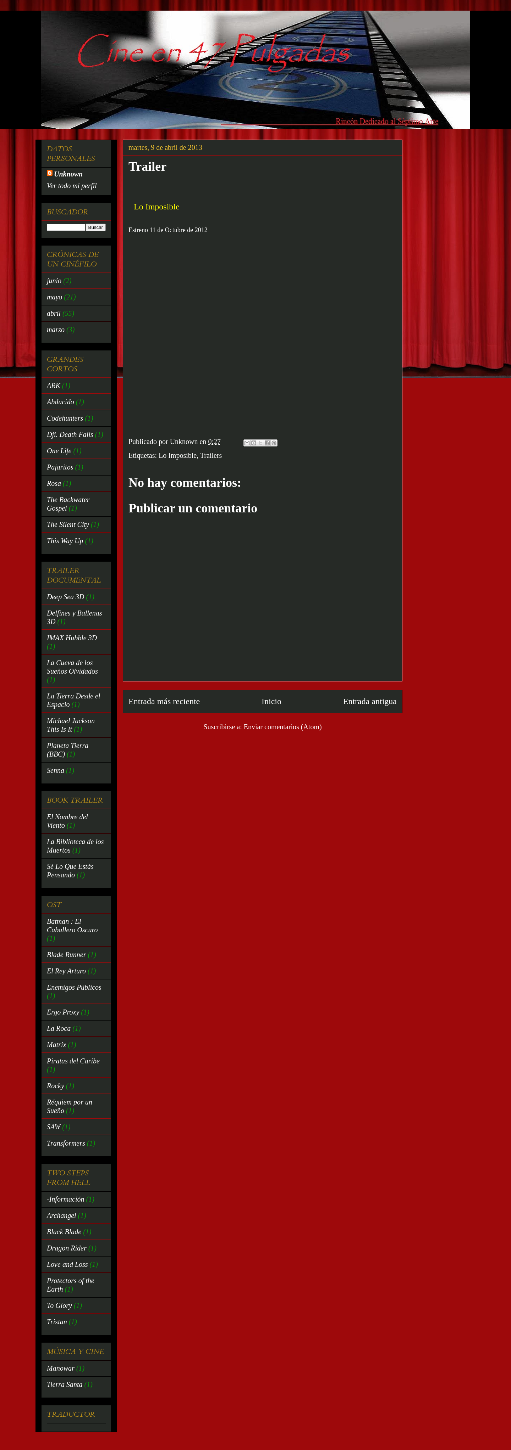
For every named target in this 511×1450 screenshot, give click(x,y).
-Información (65, 1199)
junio (54, 281)
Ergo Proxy (63, 1012)
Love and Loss (67, 1264)
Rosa (54, 483)
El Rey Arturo (66, 971)
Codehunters (65, 418)
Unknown (68, 174)
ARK (53, 385)
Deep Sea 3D (65, 597)
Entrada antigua (370, 701)
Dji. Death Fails (70, 434)
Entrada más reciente (164, 701)
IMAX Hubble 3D (72, 638)
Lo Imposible (178, 455)
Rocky (55, 1086)
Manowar (61, 1368)
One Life (59, 451)
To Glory (59, 1305)
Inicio (271, 701)
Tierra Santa (65, 1384)
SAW (53, 1127)
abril (54, 313)
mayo (54, 297)
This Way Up (65, 541)
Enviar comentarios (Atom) (283, 727)
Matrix (56, 1045)
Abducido (60, 402)
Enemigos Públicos (74, 987)
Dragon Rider (67, 1248)
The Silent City (68, 524)
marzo (56, 329)
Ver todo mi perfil (72, 186)
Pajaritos (60, 467)
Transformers (66, 1143)
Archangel (61, 1215)
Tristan (57, 1322)
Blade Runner (66, 955)
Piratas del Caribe (73, 1061)
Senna (55, 770)
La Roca (59, 1028)
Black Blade (64, 1232)
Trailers (211, 455)
